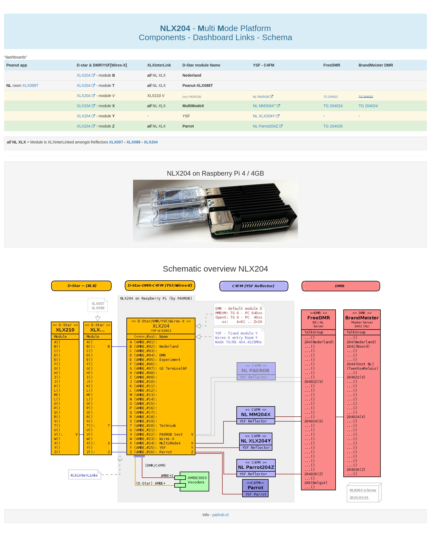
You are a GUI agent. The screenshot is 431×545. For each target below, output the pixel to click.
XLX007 (116, 142)
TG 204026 (332, 126)
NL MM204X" (264, 106)
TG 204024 (332, 106)
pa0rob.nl (220, 515)
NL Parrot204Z (265, 126)
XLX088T (30, 85)
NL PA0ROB (261, 96)
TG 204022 (330, 96)
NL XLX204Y (264, 116)
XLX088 (133, 142)
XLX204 (83, 75)
